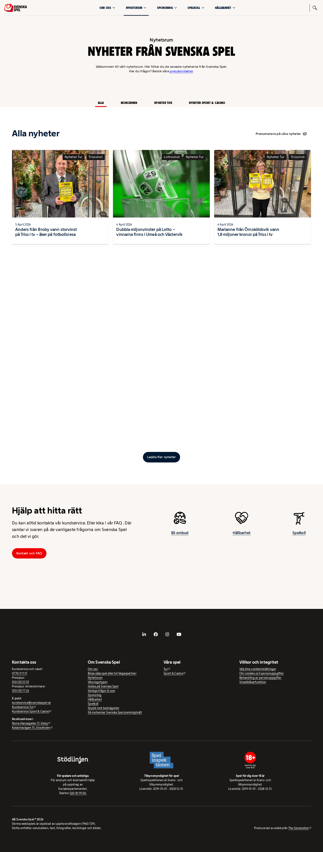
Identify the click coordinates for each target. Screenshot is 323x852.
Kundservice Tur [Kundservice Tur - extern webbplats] (22, 707)
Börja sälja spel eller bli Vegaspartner (112, 673)
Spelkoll (196, 8)
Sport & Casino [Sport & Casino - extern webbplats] (173, 673)
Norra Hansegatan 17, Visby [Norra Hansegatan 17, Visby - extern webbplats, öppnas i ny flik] (30, 723)
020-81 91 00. (78, 793)
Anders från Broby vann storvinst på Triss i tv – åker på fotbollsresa (46, 236)
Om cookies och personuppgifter (261, 673)
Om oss (107, 8)
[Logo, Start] (15, 8)
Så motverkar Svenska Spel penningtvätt (115, 712)
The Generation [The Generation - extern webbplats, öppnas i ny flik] (298, 828)
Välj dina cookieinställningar (257, 669)
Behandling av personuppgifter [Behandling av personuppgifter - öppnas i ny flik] (260, 678)
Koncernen (129, 103)
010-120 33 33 (20, 682)
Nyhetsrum (136, 8)
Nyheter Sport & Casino (207, 103)
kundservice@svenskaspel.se (31, 703)
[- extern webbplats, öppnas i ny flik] (144, 634)
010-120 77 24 (20, 691)
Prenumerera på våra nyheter (281, 134)
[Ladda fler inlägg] (161, 457)
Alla (101, 103)
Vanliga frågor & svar (101, 691)
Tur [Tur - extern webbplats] (166, 669)
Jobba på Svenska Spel (103, 686)
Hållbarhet (225, 8)
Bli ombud (179, 537)
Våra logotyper (98, 682)
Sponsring (167, 8)
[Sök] (315, 8)
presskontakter (181, 71)
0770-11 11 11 (19, 673)
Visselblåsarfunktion (252, 682)
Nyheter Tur (163, 103)
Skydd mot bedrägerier (103, 708)
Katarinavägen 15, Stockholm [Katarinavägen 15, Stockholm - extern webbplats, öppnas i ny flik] (31, 728)
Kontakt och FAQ (29, 553)
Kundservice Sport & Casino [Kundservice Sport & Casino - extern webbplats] (30, 711)
